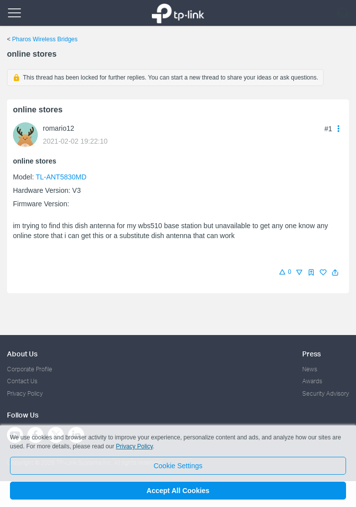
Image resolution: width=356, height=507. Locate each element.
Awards (312, 381)
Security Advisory (325, 393)
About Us (22, 353)
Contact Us (22, 381)
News (309, 369)
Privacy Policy (25, 393)
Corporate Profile (29, 369)
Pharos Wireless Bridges (44, 39)
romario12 (58, 128)
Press (311, 353)
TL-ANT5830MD (61, 177)
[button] (335, 272)
